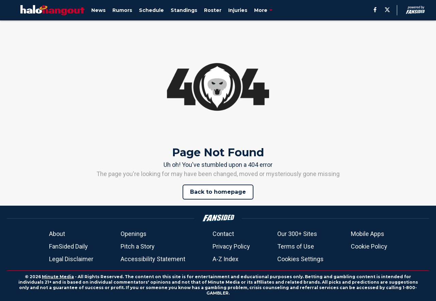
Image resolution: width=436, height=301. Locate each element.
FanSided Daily (68, 246)
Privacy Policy (231, 246)
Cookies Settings (300, 259)
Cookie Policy (369, 246)
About (57, 233)
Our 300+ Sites (297, 233)
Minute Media (58, 276)
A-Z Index (225, 259)
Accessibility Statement (153, 259)
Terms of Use (295, 246)
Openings (133, 233)
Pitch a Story (138, 246)
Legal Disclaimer (71, 259)
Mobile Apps (367, 233)
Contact (223, 233)
